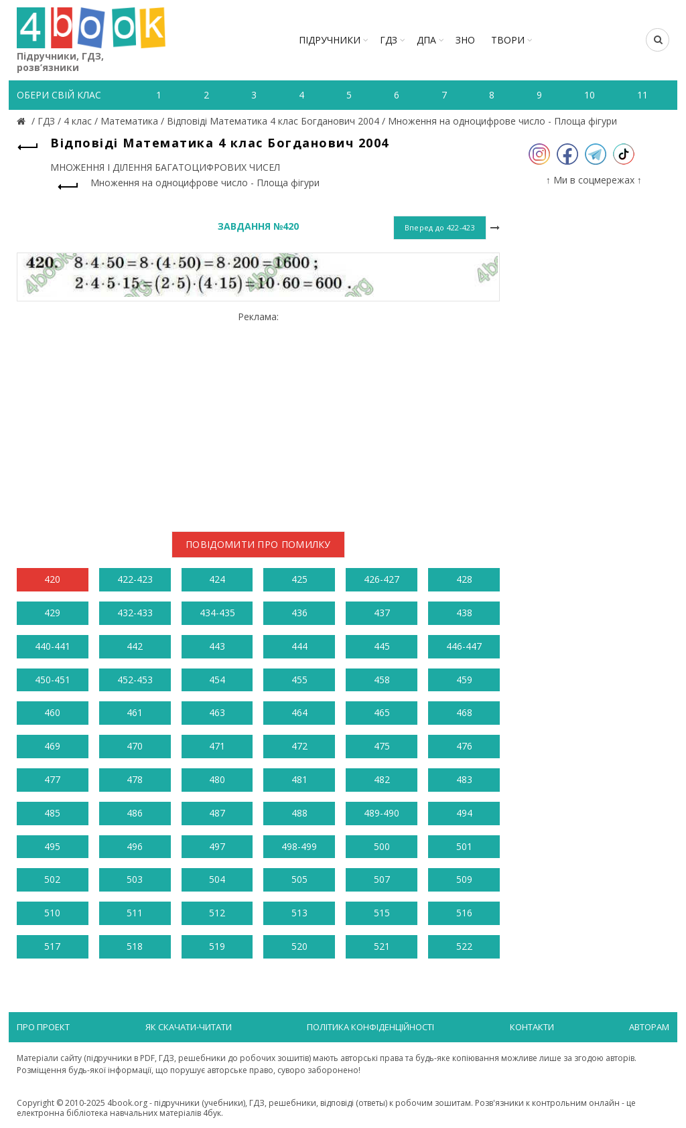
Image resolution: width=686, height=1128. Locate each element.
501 (464, 846)
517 (52, 946)
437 (382, 612)
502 (52, 879)
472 (299, 745)
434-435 (217, 612)
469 (52, 745)
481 (299, 779)
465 (382, 712)
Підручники (329, 39)
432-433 (135, 612)
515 (382, 912)
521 (382, 946)
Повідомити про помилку (258, 544)
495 (52, 846)
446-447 (464, 646)
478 (135, 779)
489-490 (381, 812)
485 (52, 812)
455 (299, 679)
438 (464, 612)
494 (464, 812)
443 (217, 646)
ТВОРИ (508, 39)
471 (217, 745)
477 (52, 779)
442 (135, 646)
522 (464, 946)
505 (299, 879)
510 (52, 912)
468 (464, 712)
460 (52, 712)
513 (299, 912)
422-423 (135, 579)
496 (135, 846)
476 (464, 745)
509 (464, 879)
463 (217, 712)
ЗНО (465, 39)
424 (217, 579)
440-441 (52, 646)
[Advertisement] (258, 416)
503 (135, 879)
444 (299, 646)
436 (299, 612)
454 (217, 679)
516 (464, 912)
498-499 (299, 846)
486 (135, 812)
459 (464, 679)
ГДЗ (388, 39)
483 (464, 779)
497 (217, 846)
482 (382, 779)
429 (52, 612)
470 (135, 745)
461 (135, 712)
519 (217, 946)
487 (217, 812)
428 (464, 579)
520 (299, 946)
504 (217, 879)
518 (135, 946)
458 (382, 679)
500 (382, 846)
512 (217, 912)
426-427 (381, 579)
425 (299, 579)
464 (299, 712)
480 (217, 779)
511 (135, 912)
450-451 (52, 679)
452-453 (135, 679)
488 (299, 812)
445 (382, 646)
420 (52, 579)
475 (382, 745)
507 (382, 879)
